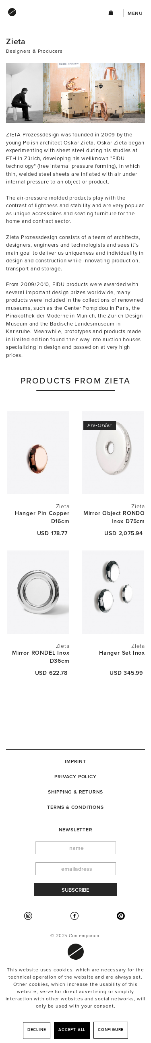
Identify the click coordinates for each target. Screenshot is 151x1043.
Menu (135, 13)
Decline (36, 1029)
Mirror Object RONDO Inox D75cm (114, 517)
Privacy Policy (75, 776)
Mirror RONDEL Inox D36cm (40, 656)
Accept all (71, 1029)
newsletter (76, 830)
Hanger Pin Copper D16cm (42, 517)
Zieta (63, 506)
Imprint (75, 761)
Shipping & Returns (75, 792)
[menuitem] (49, 19)
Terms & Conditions (75, 807)
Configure (111, 1029)
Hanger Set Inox (122, 652)
